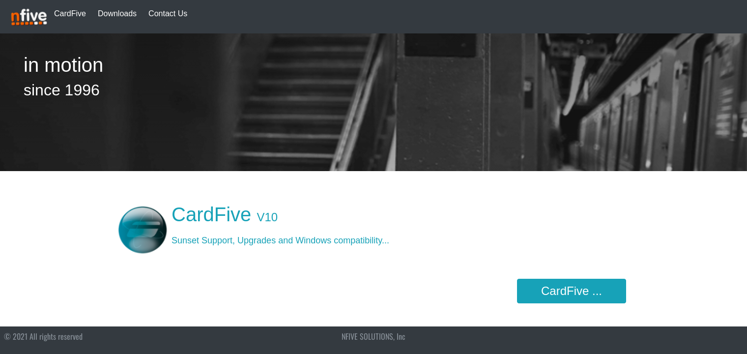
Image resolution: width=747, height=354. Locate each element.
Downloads (117, 13)
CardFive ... (571, 290)
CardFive (70, 13)
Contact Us (167, 13)
